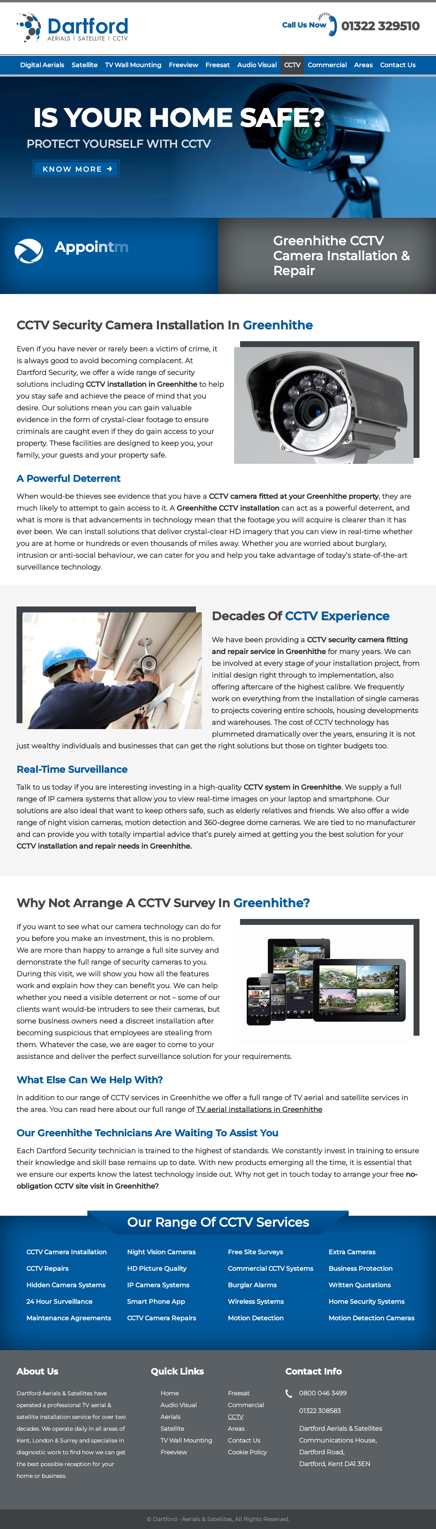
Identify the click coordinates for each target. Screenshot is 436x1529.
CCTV (292, 65)
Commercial (327, 65)
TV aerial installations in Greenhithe (259, 1109)
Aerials (170, 1417)
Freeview (183, 65)
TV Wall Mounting (133, 65)
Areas (363, 65)
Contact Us (398, 65)
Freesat (217, 65)
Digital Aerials (42, 65)
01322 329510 (380, 26)
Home (170, 1393)
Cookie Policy (247, 1452)
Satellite (85, 65)
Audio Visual (257, 65)
